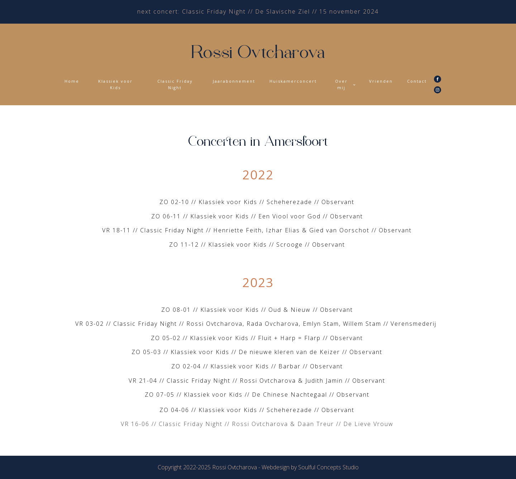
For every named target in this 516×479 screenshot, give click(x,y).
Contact (417, 81)
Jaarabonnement (234, 81)
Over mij (341, 84)
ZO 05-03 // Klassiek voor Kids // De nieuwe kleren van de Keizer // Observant (258, 352)
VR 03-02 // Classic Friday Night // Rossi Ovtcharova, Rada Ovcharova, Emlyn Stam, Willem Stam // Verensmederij (258, 324)
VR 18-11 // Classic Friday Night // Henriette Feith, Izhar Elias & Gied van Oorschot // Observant (258, 230)
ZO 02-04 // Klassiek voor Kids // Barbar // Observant (258, 366)
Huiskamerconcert (293, 81)
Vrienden (381, 81)
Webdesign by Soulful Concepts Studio (310, 467)
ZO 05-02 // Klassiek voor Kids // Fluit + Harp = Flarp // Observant (258, 338)
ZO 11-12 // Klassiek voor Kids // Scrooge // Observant (258, 244)
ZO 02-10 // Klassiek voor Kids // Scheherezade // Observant (258, 202)
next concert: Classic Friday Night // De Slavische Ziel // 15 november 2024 (258, 11)
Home (71, 81)
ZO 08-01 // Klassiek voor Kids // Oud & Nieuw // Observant (258, 310)
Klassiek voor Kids (115, 84)
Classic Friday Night (175, 84)
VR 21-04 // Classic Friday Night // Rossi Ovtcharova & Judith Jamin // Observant (258, 380)
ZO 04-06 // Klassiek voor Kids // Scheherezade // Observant (258, 410)
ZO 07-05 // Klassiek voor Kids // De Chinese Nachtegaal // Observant (258, 394)
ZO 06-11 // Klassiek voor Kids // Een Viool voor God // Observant (258, 216)
